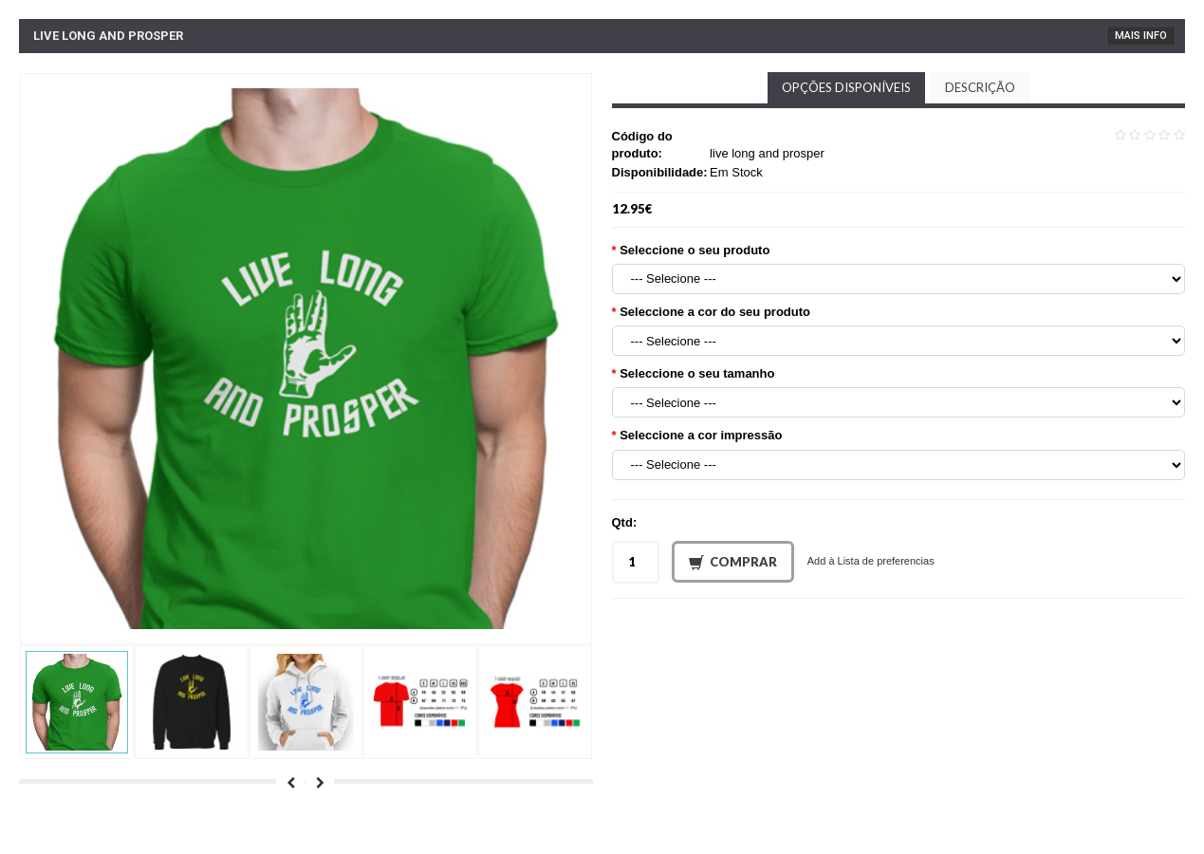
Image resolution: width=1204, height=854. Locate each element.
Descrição (980, 87)
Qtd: (625, 522)
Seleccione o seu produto (694, 250)
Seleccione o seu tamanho (697, 373)
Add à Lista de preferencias (871, 560)
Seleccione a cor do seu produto (715, 312)
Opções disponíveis (846, 87)
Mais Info (1141, 35)
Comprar (733, 562)
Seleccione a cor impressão (701, 435)
